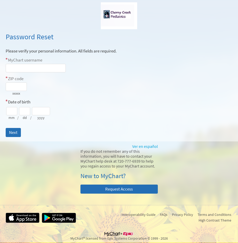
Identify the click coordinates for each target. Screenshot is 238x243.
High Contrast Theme (215, 220)
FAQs (163, 214)
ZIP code (15, 78)
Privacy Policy (182, 214)
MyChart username (25, 60)
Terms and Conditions (214, 214)
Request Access (119, 189)
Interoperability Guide (138, 214)
